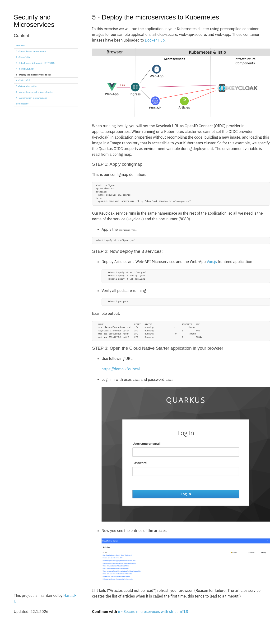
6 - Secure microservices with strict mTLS (153, 611)
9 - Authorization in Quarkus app (31, 98)
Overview (20, 45)
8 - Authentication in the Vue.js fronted (34, 92)
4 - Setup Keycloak (25, 68)
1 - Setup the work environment (31, 51)
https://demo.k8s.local (121, 369)
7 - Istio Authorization (26, 86)
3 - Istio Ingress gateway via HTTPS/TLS (35, 63)
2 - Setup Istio (23, 57)
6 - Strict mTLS (23, 80)
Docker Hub (155, 40)
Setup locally (22, 103)
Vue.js (212, 261)
